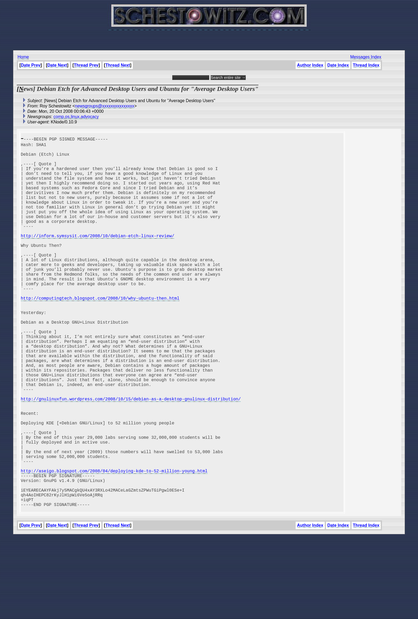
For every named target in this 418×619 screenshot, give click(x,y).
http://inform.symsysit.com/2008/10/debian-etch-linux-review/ (97, 257)
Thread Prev (86, 65)
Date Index (338, 65)
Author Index (310, 65)
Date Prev (31, 65)
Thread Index (366, 65)
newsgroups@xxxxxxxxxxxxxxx (104, 106)
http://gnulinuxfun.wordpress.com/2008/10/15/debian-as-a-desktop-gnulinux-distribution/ (131, 456)
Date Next (57, 65)
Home (23, 57)
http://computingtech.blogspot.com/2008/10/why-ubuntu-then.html (100, 333)
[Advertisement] (209, 37)
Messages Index (365, 57)
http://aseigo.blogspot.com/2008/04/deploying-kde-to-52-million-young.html (114, 544)
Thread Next (117, 65)
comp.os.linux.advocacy (76, 116)
